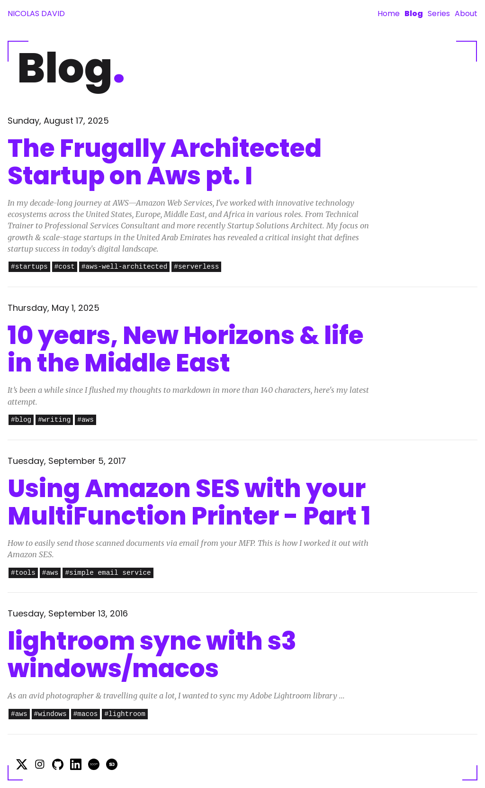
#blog (21, 420)
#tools (23, 573)
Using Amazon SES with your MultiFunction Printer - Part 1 (189, 502)
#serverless (196, 267)
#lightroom (124, 714)
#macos (85, 714)
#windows (50, 714)
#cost (64, 267)
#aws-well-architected (124, 267)
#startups (29, 267)
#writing (54, 420)
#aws (85, 420)
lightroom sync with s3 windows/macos (152, 655)
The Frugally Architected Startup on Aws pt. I (165, 162)
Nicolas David (36, 13)
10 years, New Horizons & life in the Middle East (186, 349)
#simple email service (108, 573)
